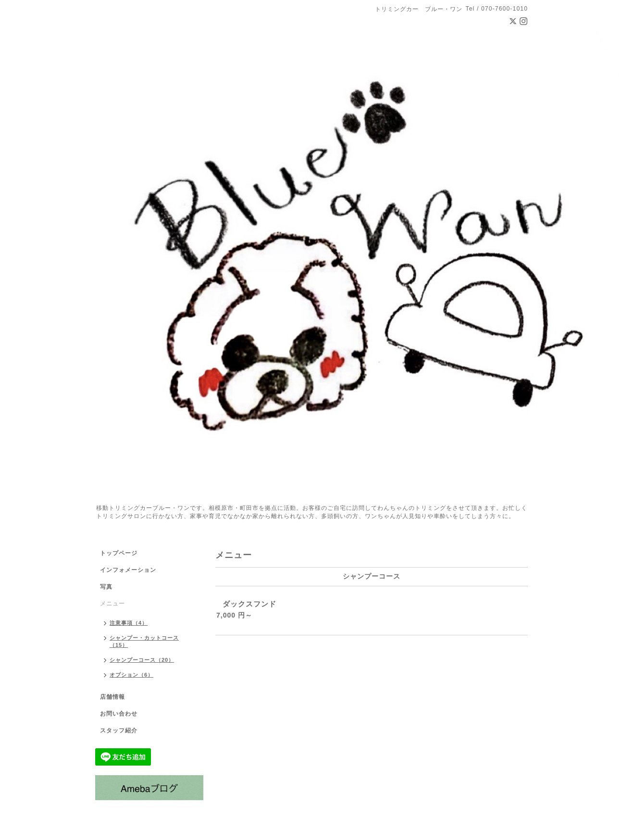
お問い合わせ (118, 713)
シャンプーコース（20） (142, 660)
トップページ (118, 553)
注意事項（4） (129, 623)
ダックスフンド (249, 604)
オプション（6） (131, 675)
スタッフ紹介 (118, 730)
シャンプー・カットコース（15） (144, 641)
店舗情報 (112, 696)
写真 (106, 586)
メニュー (112, 603)
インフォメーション (128, 570)
